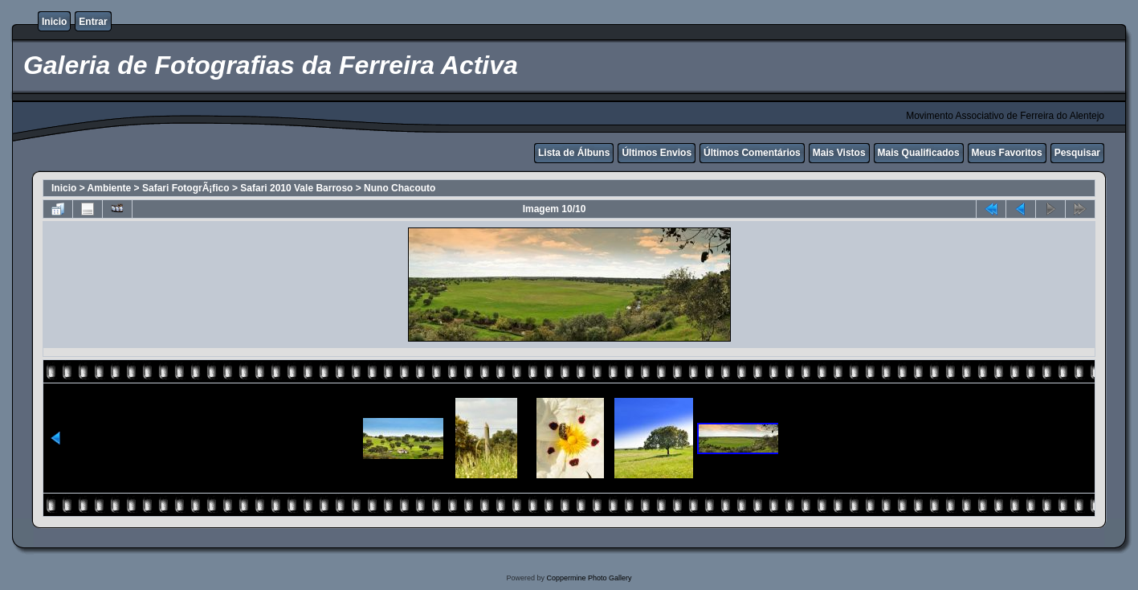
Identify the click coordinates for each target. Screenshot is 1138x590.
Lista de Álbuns (574, 152)
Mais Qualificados (919, 152)
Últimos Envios (656, 152)
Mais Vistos (839, 152)
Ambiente (110, 188)
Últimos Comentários (752, 152)
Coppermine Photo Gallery (588, 578)
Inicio (54, 21)
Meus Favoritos (1007, 152)
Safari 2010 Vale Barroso (296, 188)
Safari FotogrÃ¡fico (186, 188)
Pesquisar (1077, 152)
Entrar (93, 21)
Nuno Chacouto (399, 188)
